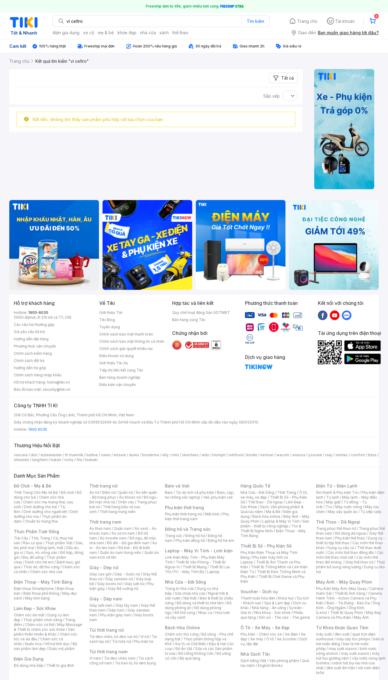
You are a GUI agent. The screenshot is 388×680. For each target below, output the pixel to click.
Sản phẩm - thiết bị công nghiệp (274, 523)
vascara (21, 455)
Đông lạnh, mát (50, 547)
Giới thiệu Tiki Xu (113, 363)
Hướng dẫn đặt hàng (31, 339)
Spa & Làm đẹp (277, 603)
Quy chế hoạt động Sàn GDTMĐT (201, 312)
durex (134, 455)
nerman (266, 455)
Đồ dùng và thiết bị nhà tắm (200, 603)
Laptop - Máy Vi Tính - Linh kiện (199, 550)
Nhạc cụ (205, 612)
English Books (270, 665)
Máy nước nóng (348, 507)
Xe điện (291, 634)
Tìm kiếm (255, 21)
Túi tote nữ (121, 641)
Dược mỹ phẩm (62, 648)
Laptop (213, 571)
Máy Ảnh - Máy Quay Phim (344, 581)
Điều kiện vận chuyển (117, 384)
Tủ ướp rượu (370, 511)
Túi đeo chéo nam (120, 658)
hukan (56, 459)
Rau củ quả (32, 543)
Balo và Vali (177, 485)
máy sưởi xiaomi (355, 653)
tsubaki (91, 459)
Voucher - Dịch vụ (259, 591)
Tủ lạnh (332, 497)
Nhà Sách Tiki (255, 654)
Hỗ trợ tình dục (57, 644)
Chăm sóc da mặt (29, 615)
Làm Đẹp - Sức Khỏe (35, 608)
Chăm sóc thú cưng (181, 634)
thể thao (180, 32)
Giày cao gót (100, 574)
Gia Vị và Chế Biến (190, 644)
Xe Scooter (287, 639)
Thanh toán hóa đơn (257, 598)
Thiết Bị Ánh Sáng (350, 593)
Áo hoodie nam (113, 538)
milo (175, 455)
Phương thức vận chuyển (35, 346)
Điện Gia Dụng (28, 658)
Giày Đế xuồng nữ (123, 588)
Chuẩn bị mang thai (41, 521)
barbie (92, 455)
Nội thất (190, 598)
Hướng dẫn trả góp (30, 368)
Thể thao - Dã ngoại (265, 502)
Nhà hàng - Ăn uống (269, 608)
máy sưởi (324, 634)
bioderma (150, 455)
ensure (120, 455)
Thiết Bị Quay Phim (346, 612)
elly (165, 455)
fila (79, 459)
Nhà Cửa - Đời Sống (185, 581)
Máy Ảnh (361, 617)
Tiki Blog (107, 319)
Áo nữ (94, 492)
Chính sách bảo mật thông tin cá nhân (131, 341)
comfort (358, 455)
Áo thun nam (100, 528)
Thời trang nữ (103, 485)
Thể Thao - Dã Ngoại (338, 521)
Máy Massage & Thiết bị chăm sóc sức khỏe (48, 627)
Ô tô (270, 639)
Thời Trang (286, 492)
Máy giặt (333, 502)
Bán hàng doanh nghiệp (119, 377)
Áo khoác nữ (130, 497)
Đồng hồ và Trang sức (187, 529)
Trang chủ (307, 21)
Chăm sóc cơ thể (39, 624)
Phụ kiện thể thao (350, 538)
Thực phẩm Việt (59, 543)
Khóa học (286, 598)
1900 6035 (37, 429)
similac (342, 455)
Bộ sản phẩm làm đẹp (45, 646)
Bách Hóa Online (182, 627)
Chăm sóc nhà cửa (46, 571)
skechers (190, 455)
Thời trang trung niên (118, 511)
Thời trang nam (105, 521)
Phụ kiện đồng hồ (190, 540)
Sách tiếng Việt (253, 660)
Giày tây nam (126, 605)
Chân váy (126, 502)
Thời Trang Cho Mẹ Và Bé (36, 492)
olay (329, 455)
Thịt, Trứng (40, 538)
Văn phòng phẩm (284, 660)
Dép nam (116, 610)
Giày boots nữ (109, 583)
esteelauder (51, 455)
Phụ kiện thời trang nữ (183, 514)
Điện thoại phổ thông (41, 593)
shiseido (21, 459)
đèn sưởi (342, 634)
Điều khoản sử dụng (116, 356)
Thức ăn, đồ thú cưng (41, 567)
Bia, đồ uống (32, 557)
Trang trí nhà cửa (179, 588)
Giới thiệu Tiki (111, 312)
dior (34, 455)
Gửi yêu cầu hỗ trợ (29, 331)
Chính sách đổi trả (29, 360)
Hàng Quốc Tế (255, 485)
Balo (169, 492)
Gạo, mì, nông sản (41, 552)
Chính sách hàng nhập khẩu (37, 375)
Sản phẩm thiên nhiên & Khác (44, 631)
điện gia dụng (65, 32)
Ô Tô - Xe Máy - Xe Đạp (265, 627)
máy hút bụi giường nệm (348, 655)
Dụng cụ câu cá (340, 547)
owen (106, 455)
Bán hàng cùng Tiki (188, 319)
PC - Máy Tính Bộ (189, 571)
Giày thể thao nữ (359, 562)
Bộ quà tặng (190, 658)
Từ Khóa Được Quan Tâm (342, 627)
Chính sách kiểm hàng (33, 353)
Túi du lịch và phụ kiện (195, 492)
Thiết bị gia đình (60, 665)
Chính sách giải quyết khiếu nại (126, 348)
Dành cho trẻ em (39, 562)
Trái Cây (21, 538)
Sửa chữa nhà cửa (190, 593)
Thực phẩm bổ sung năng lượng (350, 564)
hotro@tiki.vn (58, 382)
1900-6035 (38, 312)
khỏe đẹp (127, 32)
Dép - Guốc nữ (127, 574)
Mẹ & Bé (273, 511)
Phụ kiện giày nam (115, 615)
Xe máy (256, 639)
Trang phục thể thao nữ (336, 528)
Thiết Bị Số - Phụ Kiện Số (265, 545)
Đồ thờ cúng (185, 612)
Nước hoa (33, 644)
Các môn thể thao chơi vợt (350, 555)
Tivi (329, 507)
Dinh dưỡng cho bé (40, 507)
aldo (205, 455)
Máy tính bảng (37, 598)
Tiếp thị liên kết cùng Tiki (121, 370)
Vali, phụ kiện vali (218, 497)
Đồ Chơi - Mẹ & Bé (32, 485)
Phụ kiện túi (144, 641)
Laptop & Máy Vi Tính (281, 521)
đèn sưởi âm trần (341, 668)
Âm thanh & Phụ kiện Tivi (337, 492)
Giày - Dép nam (105, 598)
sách (164, 32)
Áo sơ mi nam (123, 533)
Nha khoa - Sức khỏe (272, 612)
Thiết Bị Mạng (195, 567)
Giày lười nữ (134, 583)
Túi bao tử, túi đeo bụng (135, 663)
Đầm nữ (108, 492)
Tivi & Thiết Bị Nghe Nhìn (270, 528)
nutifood (235, 455)
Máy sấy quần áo (342, 511)
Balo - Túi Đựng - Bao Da (348, 603)
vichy (68, 459)
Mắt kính (212, 514)
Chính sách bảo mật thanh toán (126, 334)
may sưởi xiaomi (343, 648)
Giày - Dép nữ (103, 567)
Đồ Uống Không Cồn (195, 653)
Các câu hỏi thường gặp (34, 324)
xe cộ (88, 32)
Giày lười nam (100, 605)
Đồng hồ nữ (195, 535)
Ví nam (95, 658)
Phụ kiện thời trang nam (197, 516)
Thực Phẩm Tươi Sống (36, 531)
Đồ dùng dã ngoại (350, 533)
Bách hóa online (266, 516)
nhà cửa (148, 32)
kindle (251, 455)
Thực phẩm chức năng (42, 620)
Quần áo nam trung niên (120, 552)
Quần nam (123, 528)
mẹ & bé (106, 32)
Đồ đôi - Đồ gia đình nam (128, 543)
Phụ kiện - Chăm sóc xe (261, 634)
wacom (282, 455)
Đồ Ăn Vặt (183, 648)
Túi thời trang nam (108, 651)
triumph (218, 455)
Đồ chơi (67, 492)
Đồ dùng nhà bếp (28, 665)
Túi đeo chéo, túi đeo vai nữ (113, 636)
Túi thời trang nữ (106, 630)
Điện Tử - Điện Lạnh (336, 485)
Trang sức (173, 535)
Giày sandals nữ (119, 579)
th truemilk (74, 455)
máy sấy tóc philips (353, 639)
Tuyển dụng (109, 327)
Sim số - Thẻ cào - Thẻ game (284, 617)
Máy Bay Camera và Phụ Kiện (348, 615)
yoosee (315, 455)
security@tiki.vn (56, 389)
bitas (372, 455)
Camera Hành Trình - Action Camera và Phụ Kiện (349, 598)
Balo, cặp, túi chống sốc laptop (199, 494)
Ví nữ (144, 636)
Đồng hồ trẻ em (221, 540)
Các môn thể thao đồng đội (350, 552)
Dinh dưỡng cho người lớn (45, 511)
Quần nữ (125, 492)
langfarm (40, 459)
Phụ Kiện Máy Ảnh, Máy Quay (341, 588)
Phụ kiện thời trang (184, 507)
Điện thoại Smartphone (34, 588)
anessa (298, 455)
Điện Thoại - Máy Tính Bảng (43, 581)
